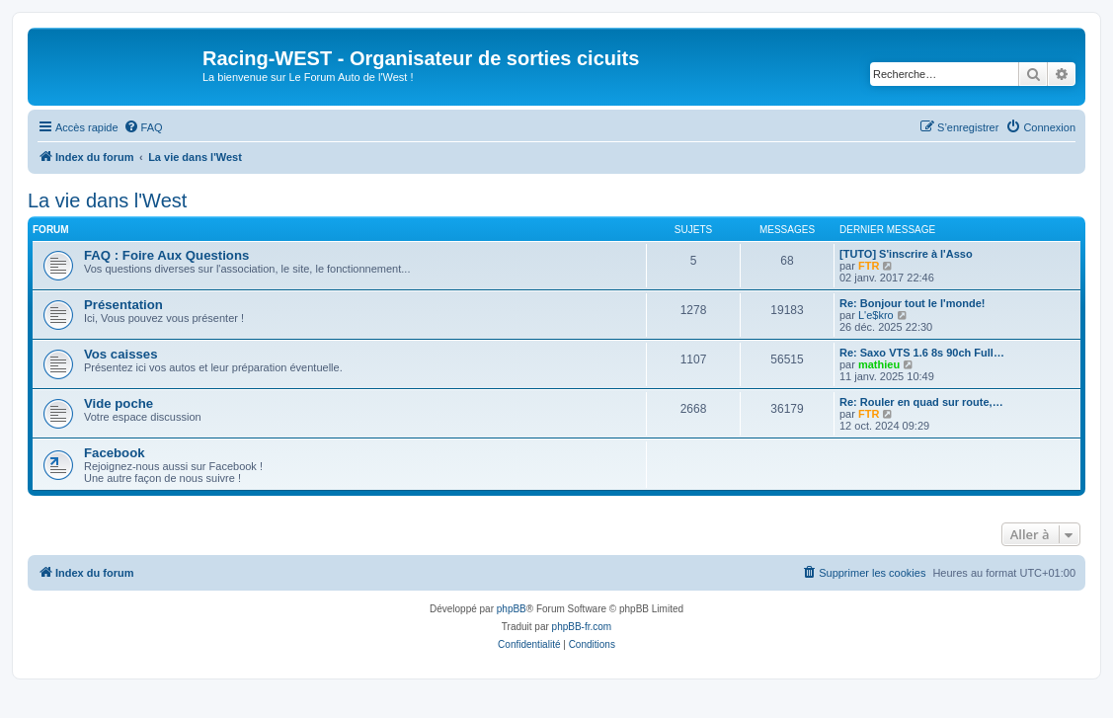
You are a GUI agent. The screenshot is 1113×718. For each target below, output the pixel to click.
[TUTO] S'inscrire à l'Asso (906, 254)
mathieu (879, 364)
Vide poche (118, 403)
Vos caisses (121, 354)
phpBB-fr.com (582, 626)
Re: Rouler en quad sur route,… (921, 402)
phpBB (511, 608)
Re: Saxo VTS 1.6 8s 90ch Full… (921, 353)
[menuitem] (143, 127)
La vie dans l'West (107, 200)
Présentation (123, 304)
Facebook (114, 452)
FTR (868, 266)
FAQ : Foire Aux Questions (166, 255)
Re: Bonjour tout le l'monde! (912, 303)
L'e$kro (876, 315)
